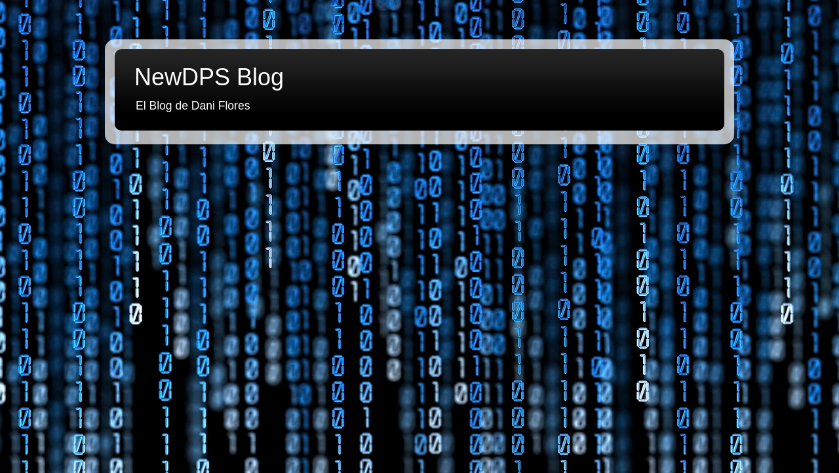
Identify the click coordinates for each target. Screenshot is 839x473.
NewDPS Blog (209, 77)
